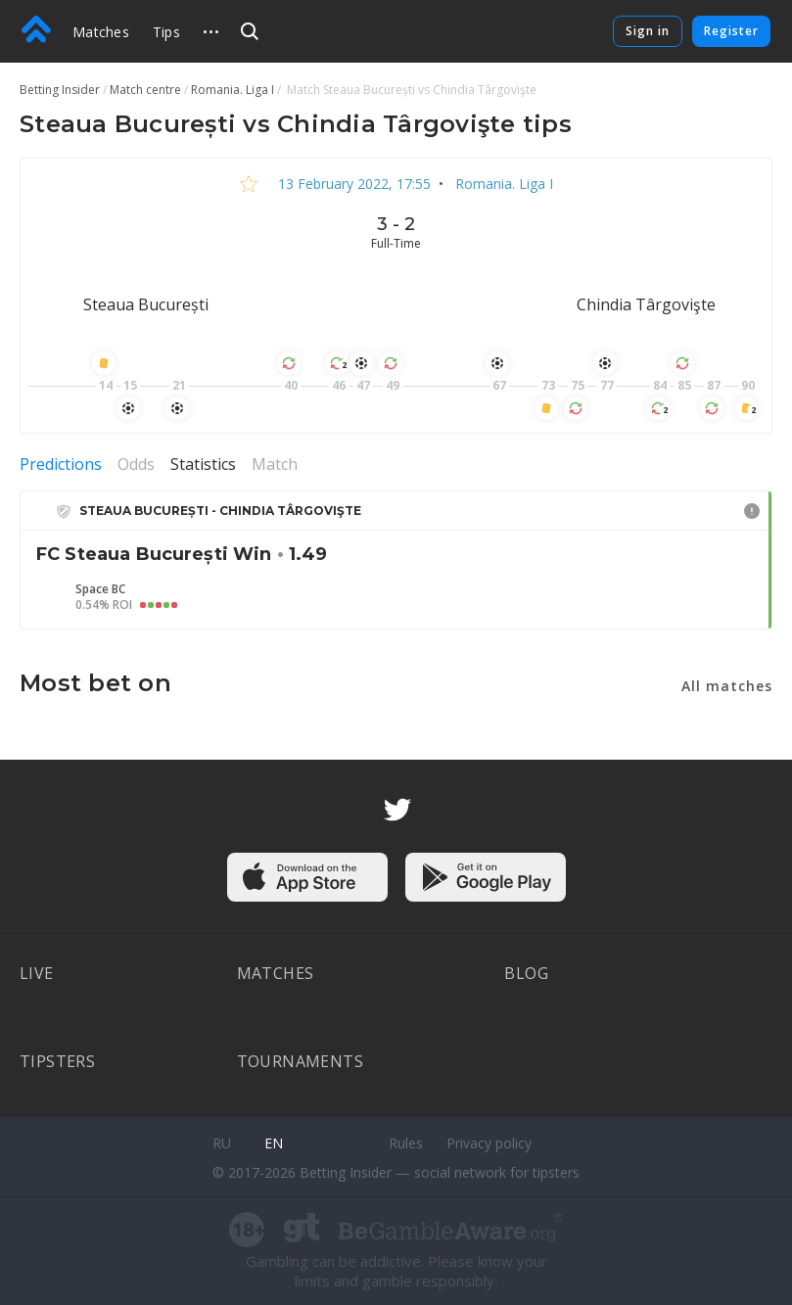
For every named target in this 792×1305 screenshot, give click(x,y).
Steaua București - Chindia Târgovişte (220, 510)
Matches (100, 32)
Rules (406, 1143)
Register (731, 31)
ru (221, 1143)
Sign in (648, 31)
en (273, 1143)
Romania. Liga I (502, 183)
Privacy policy (489, 1143)
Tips (166, 32)
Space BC (100, 589)
